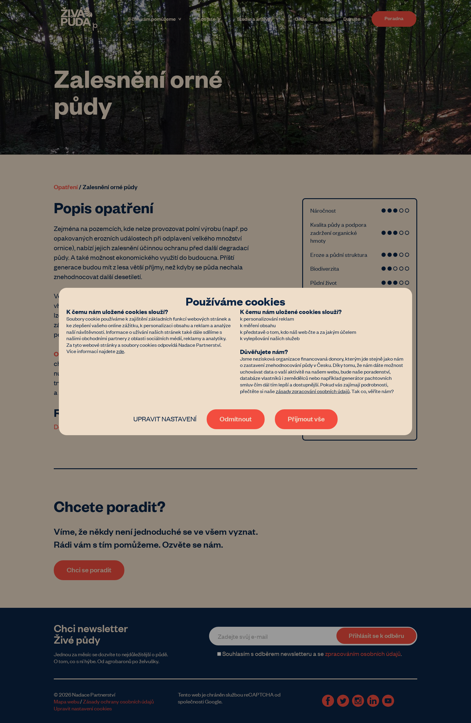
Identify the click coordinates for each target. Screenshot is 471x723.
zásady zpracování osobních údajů (313, 391)
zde (120, 351)
